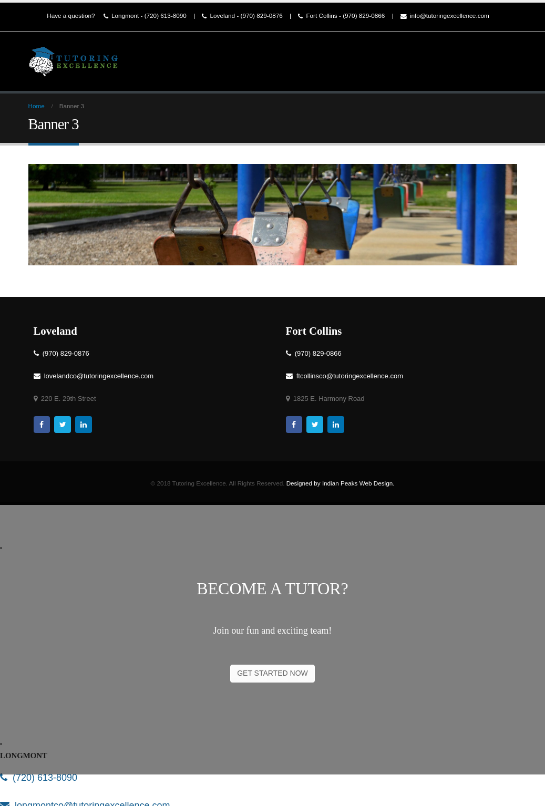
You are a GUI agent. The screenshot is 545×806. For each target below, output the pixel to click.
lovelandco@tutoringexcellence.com (94, 376)
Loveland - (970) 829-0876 (242, 16)
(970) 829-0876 (61, 353)
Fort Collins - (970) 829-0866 (341, 16)
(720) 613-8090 (38, 777)
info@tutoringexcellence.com (444, 16)
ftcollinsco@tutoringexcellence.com (344, 376)
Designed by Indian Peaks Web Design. (340, 483)
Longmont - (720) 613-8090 (145, 16)
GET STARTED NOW (272, 673)
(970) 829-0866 (314, 353)
